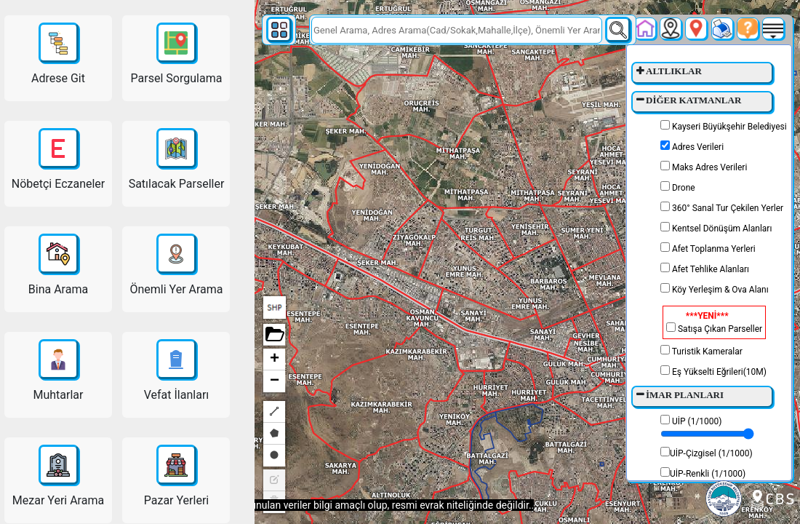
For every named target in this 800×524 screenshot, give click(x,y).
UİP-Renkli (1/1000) (702, 473)
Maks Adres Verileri (703, 166)
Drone (677, 187)
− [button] (274, 381)
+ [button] (274, 359)
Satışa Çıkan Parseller (714, 322)
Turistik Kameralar (701, 351)
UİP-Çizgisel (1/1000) (706, 452)
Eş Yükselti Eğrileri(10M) (713, 371)
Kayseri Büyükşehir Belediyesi (723, 126)
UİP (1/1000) (707, 427)
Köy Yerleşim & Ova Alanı (714, 289)
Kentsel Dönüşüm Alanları (716, 228)
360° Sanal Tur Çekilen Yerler (721, 207)
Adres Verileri (692, 146)
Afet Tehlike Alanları (704, 268)
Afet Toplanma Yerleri (708, 248)
